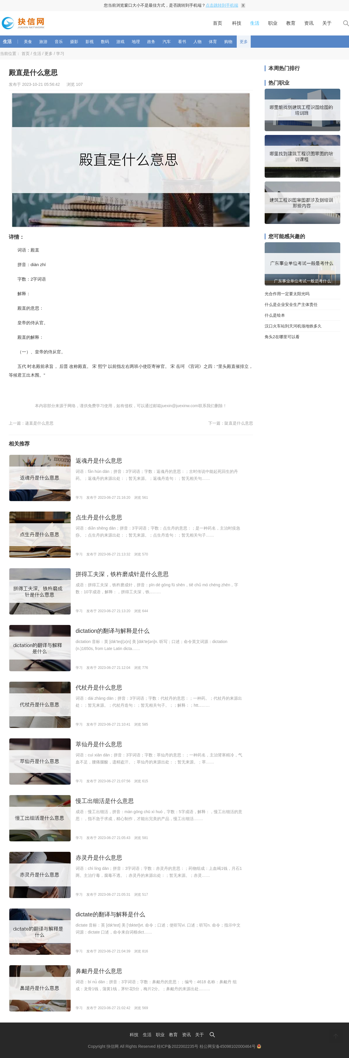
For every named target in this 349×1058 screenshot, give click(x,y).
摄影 (74, 41)
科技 (236, 23)
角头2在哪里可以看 (282, 336)
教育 (290, 23)
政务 (151, 41)
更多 (244, 41)
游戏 (120, 41)
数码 (105, 41)
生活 (254, 23)
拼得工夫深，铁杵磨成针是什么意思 (122, 574)
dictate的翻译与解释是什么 (110, 914)
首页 (217, 23)
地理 (136, 41)
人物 (197, 41)
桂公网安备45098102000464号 (230, 1046)
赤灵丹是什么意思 (99, 857)
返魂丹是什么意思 (99, 460)
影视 (90, 41)
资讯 (309, 23)
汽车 (167, 41)
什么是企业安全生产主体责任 (291, 304)
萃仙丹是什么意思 (99, 744)
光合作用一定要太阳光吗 (287, 293)
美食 (28, 41)
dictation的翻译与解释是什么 (113, 631)
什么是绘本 (275, 315)
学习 (60, 53)
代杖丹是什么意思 (99, 687)
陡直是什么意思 (239, 423)
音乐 (59, 41)
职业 (272, 23)
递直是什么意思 (39, 423)
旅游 (43, 41)
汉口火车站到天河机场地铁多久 (293, 326)
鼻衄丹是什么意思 (99, 971)
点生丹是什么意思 (99, 517)
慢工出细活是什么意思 (105, 801)
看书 (182, 41)
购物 (228, 41)
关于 (327, 23)
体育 (213, 41)
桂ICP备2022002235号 (177, 1046)
